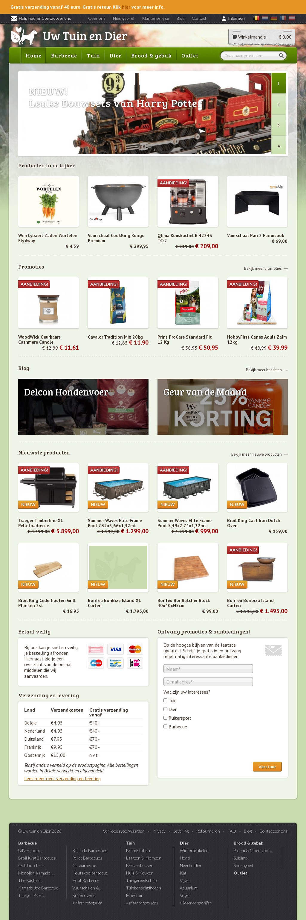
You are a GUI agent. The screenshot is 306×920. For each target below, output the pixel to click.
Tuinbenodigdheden (143, 887)
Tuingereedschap (141, 880)
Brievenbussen (139, 865)
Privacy (159, 830)
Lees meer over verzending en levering (62, 778)
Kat (183, 872)
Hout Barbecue (86, 880)
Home (34, 55)
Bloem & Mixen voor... (253, 850)
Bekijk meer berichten (264, 369)
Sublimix (241, 857)
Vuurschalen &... (87, 887)
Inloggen (236, 18)
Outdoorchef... (31, 865)
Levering (181, 830)
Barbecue (64, 55)
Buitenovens (83, 895)
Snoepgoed (243, 865)
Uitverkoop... (29, 850)
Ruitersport (180, 718)
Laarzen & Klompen (143, 857)
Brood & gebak (151, 55)
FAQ (232, 830)
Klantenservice (155, 18)
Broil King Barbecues (37, 857)
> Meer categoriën (87, 902)
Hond (185, 857)
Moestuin (134, 895)
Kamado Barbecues (89, 850)
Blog (180, 18)
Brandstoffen (138, 850)
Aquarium (189, 887)
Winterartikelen (194, 850)
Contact (199, 18)
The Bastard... (30, 880)
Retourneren (208, 830)
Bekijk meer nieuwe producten (256, 454)
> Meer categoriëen (142, 902)
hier (126, 7)
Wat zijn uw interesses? (186, 692)
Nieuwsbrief (123, 18)
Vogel (184, 895)
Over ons (96, 18)
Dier (116, 55)
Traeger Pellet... (32, 895)
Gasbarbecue (84, 865)
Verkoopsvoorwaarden (124, 830)
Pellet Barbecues (87, 857)
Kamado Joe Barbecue (38, 887)
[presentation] (208, 747)
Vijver (185, 880)
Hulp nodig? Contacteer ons (40, 18)
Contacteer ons (273, 830)
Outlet (189, 55)
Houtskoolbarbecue (90, 872)
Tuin (93, 55)
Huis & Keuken (139, 872)
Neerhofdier (191, 865)
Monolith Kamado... (35, 872)
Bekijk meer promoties (263, 268)
